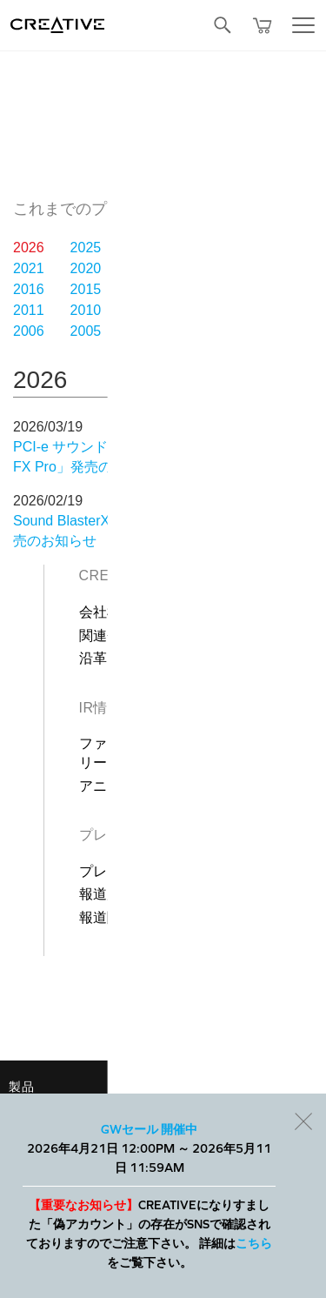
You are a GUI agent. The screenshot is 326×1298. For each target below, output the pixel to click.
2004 (142, 331)
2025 (86, 247)
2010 (86, 310)
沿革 (93, 658)
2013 (200, 289)
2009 (142, 310)
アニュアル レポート (145, 786)
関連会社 (107, 635)
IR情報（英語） (129, 707)
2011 (28, 310)
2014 (142, 289)
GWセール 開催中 (149, 1129)
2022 (256, 247)
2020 (86, 268)
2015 (86, 289)
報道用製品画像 (129, 894)
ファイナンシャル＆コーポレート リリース (196, 753)
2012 (256, 289)
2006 (28, 331)
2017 (256, 268)
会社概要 (107, 612)
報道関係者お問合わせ (151, 917)
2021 (28, 268)
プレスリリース (129, 871)
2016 (28, 289)
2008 (200, 310)
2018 (200, 268)
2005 (86, 331)
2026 (28, 247)
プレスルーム (122, 834)
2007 (256, 310)
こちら (254, 1243)
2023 (200, 247)
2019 (142, 268)
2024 (142, 247)
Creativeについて (144, 575)
